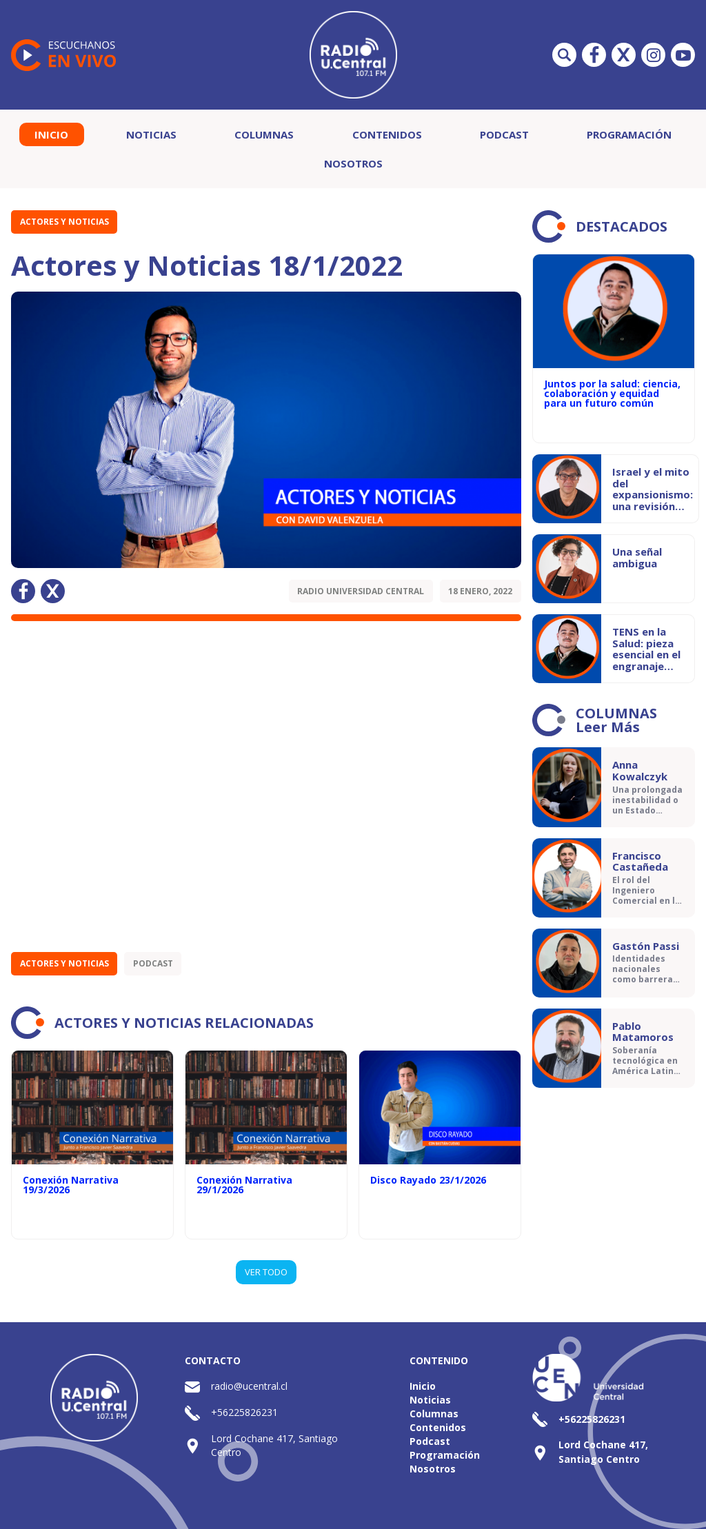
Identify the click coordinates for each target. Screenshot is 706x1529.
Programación (629, 134)
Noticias (151, 134)
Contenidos (387, 134)
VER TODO (266, 1272)
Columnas (264, 134)
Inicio (51, 134)
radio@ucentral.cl (249, 1386)
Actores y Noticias (64, 221)
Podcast (504, 134)
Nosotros (353, 163)
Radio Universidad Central (360, 591)
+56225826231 (244, 1412)
